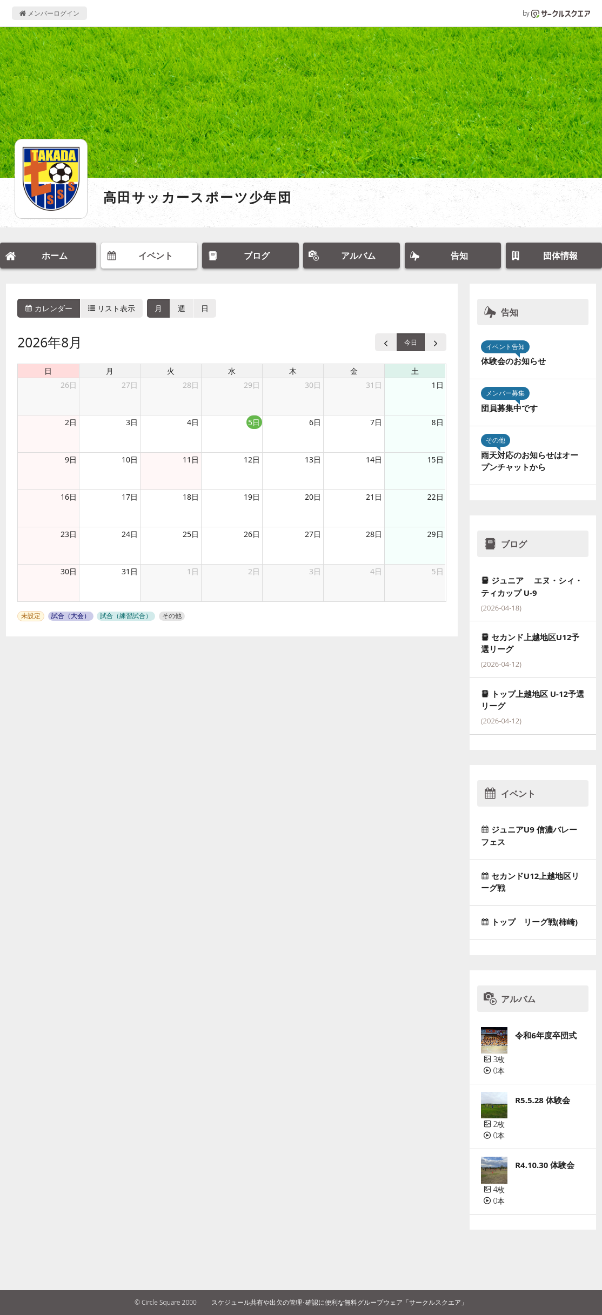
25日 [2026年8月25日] (191, 534)
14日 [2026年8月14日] (374, 459)
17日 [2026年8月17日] (130, 497)
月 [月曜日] (109, 371)
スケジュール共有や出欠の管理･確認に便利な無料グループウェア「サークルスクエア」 (339, 1302)
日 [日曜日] (48, 371)
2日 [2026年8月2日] (71, 422)
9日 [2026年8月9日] (71, 459)
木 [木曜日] (293, 371)
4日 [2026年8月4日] (193, 422)
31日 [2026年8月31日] (130, 571)
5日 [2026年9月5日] (438, 571)
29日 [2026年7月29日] (252, 385)
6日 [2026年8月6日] (315, 422)
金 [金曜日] (354, 371)
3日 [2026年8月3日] (132, 422)
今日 (410, 342)
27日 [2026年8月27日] (313, 534)
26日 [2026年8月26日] (252, 534)
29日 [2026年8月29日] (435, 534)
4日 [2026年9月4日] (376, 571)
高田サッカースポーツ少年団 (197, 197)
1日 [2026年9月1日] (193, 571)
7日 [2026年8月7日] (376, 422)
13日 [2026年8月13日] (313, 459)
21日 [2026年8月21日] (374, 497)
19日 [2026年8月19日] (252, 497)
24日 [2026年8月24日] (130, 534)
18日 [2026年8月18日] (191, 497)
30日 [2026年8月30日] (69, 571)
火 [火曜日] (171, 371)
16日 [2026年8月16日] (69, 497)
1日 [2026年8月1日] (438, 385)
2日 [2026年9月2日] (254, 571)
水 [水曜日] (232, 371)
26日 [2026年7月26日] (69, 385)
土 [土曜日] (415, 371)
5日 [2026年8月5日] (254, 422)
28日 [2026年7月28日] (191, 385)
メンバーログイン (49, 13)
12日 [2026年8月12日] (252, 459)
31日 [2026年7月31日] (374, 385)
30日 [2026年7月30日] (313, 385)
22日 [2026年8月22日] (435, 497)
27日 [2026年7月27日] (130, 385)
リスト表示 (112, 308)
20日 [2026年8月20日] (313, 497)
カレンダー (48, 308)
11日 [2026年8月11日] (191, 459)
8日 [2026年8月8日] (438, 422)
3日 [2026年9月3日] (315, 571)
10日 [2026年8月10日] (130, 459)
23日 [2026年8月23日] (69, 534)
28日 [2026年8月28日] (374, 534)
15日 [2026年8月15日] (435, 459)
